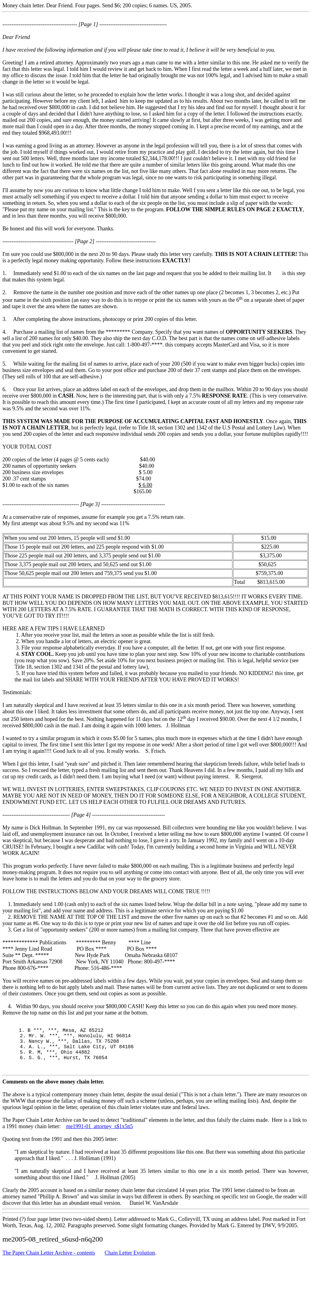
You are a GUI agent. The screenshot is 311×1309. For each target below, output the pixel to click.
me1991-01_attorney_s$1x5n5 (99, 1137)
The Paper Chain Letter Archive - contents (48, 1263)
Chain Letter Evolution (129, 1263)
